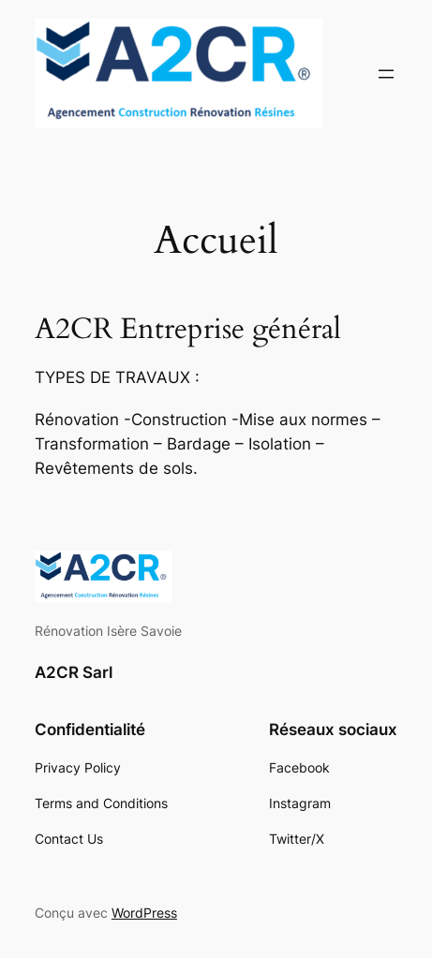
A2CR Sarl (73, 672)
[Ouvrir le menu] (386, 74)
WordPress (144, 913)
